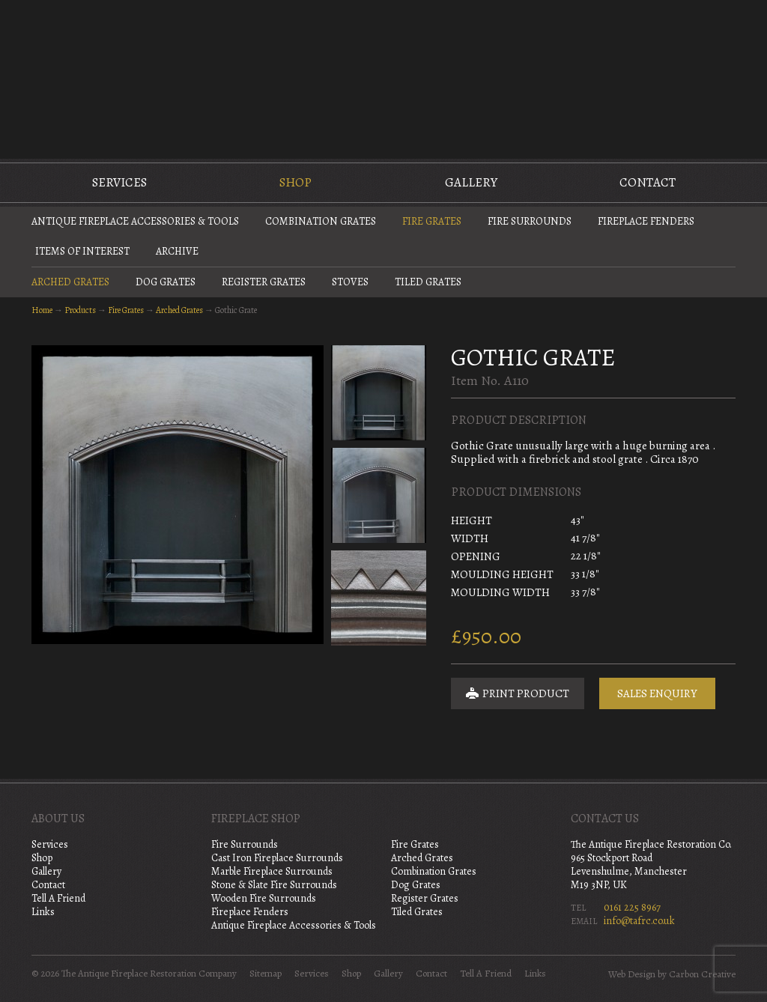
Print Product (517, 693)
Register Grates (264, 282)
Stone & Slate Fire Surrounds (274, 885)
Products (80, 310)
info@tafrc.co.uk (639, 921)
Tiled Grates (428, 282)
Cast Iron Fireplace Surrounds (277, 858)
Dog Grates (165, 282)
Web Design (631, 974)
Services (119, 182)
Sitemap (265, 973)
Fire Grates (431, 221)
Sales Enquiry (657, 693)
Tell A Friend (58, 898)
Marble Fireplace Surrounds (272, 871)
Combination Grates (320, 221)
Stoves (350, 282)
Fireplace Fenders (646, 221)
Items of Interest (82, 251)
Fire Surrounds (530, 221)
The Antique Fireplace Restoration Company (383, 78)
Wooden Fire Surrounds (263, 898)
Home (41, 310)
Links (43, 912)
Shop (295, 182)
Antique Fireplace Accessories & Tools (135, 221)
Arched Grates (70, 282)
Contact (647, 182)
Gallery (471, 182)
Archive (177, 251)
